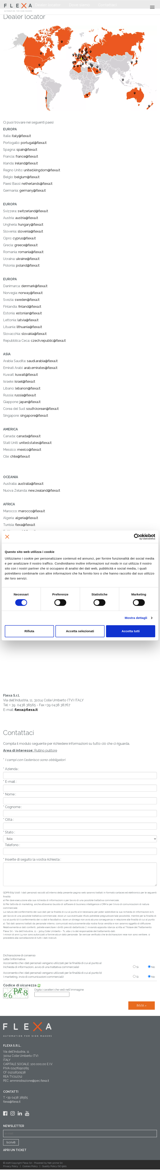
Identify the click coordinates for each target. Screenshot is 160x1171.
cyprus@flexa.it (24, 238)
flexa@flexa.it (25, 525)
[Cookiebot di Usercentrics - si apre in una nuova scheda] (137, 537)
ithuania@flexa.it (30, 327)
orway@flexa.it (31, 293)
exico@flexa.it (30, 450)
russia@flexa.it (25, 395)
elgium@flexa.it (28, 177)
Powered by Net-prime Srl (48, 1163)
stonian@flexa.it (30, 313)
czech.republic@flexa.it (48, 341)
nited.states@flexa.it (36, 443)
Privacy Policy (11, 1166)
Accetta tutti (131, 631)
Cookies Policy (30, 1166)
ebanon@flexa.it (28, 388)
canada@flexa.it (28, 436)
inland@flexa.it (30, 307)
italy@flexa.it (21, 136)
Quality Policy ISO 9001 (54, 1166)
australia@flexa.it (31, 484)
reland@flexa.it (27, 163)
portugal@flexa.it (34, 143)
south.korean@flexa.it (42, 409)
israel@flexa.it (25, 381)
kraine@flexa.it (29, 259)
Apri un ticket (14, 1150)
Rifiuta (29, 631)
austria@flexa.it (26, 218)
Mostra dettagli (136, 618)
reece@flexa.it (27, 245)
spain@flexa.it (26, 150)
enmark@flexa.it (35, 286)
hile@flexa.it (21, 456)
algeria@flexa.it (26, 518)
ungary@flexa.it (31, 225)
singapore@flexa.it (34, 416)
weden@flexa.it (28, 300)
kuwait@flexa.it (26, 375)
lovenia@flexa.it (31, 231)
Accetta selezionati (80, 631)
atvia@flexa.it (28, 320)
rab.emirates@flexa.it (42, 368)
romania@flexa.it (31, 252)
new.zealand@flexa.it (44, 490)
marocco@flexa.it (31, 511)
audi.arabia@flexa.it (43, 361)
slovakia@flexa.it (34, 334)
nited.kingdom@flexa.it (43, 170)
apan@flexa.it (30, 402)
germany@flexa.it (32, 190)
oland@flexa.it (29, 265)
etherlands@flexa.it (38, 184)
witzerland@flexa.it (33, 211)
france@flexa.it (27, 156)
